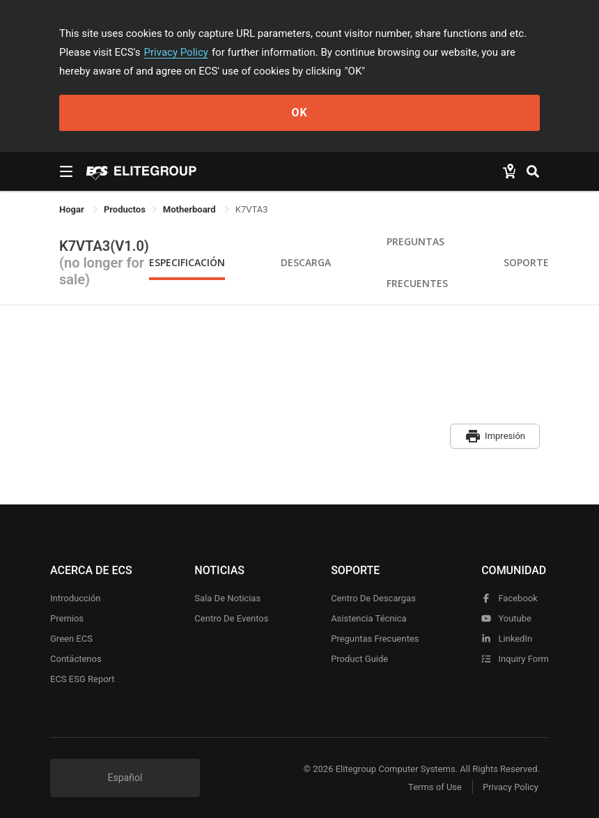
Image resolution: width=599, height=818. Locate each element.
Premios (67, 618)
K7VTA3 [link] (251, 209)
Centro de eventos (231, 618)
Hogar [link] (72, 209)
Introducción (75, 598)
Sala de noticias (227, 598)
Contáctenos (76, 659)
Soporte (526, 262)
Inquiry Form (515, 659)
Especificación (187, 262)
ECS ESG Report (82, 679)
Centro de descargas (373, 598)
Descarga (306, 262)
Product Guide (359, 659)
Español (125, 777)
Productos (125, 209)
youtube (506, 618)
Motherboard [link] (190, 209)
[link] (125, 209)
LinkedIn (506, 638)
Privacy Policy (176, 52)
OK (299, 112)
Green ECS (71, 638)
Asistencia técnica (368, 618)
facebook (509, 598)
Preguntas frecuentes (375, 638)
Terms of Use (435, 787)
